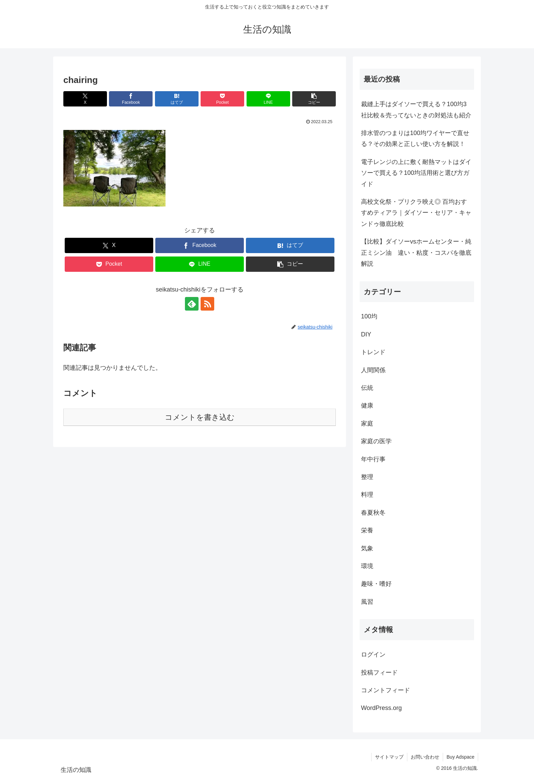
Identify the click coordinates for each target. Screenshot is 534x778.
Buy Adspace (460, 757)
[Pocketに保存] (222, 98)
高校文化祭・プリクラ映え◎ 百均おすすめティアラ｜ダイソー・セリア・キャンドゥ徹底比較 (416, 212)
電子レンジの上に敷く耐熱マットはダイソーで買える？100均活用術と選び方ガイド (416, 173)
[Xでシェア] (85, 98)
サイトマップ (389, 757)
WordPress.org (381, 708)
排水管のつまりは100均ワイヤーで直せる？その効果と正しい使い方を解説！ (415, 138)
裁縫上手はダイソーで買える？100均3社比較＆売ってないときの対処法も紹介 (416, 109)
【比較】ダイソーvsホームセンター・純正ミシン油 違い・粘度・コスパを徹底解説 (416, 252)
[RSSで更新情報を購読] (207, 304)
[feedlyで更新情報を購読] (192, 304)
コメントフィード (385, 690)
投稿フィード (379, 672)
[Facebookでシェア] (131, 98)
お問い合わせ (425, 757)
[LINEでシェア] (268, 98)
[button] (314, 98)
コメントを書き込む (200, 417)
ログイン (373, 654)
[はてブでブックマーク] (177, 98)
